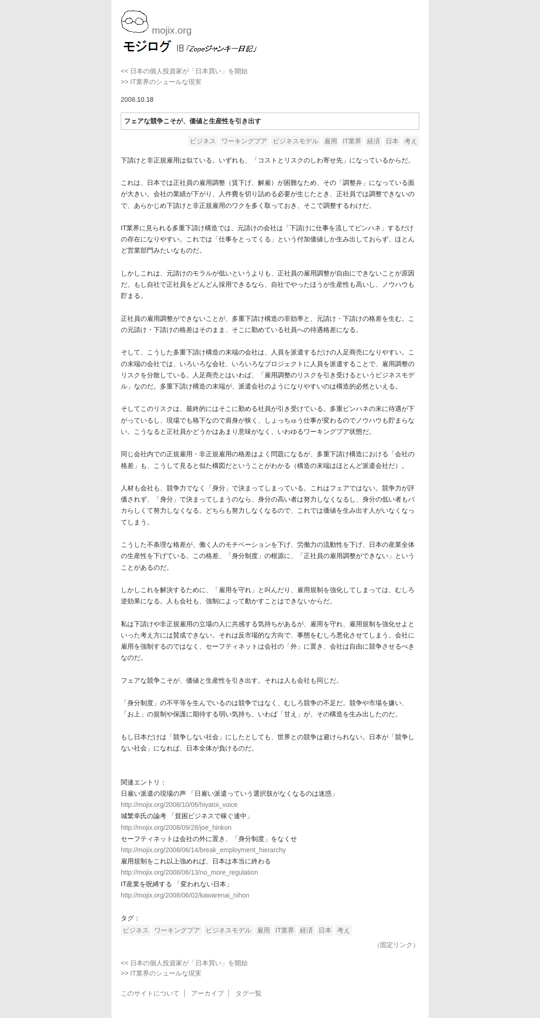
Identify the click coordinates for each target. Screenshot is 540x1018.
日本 (392, 141)
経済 (373, 141)
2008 (128, 99)
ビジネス (203, 141)
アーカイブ (207, 993)
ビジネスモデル (295, 141)
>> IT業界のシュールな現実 (161, 81)
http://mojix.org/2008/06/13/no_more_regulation (189, 872)
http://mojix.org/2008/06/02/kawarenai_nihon (185, 895)
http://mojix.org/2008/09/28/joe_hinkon (176, 827)
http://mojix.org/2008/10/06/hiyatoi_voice (179, 804)
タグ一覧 (248, 993)
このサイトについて (150, 993)
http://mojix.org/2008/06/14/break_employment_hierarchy (203, 850)
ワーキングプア (244, 141)
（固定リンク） (396, 944)
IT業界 (352, 141)
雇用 (330, 141)
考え (410, 141)
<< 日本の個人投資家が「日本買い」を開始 (184, 71)
